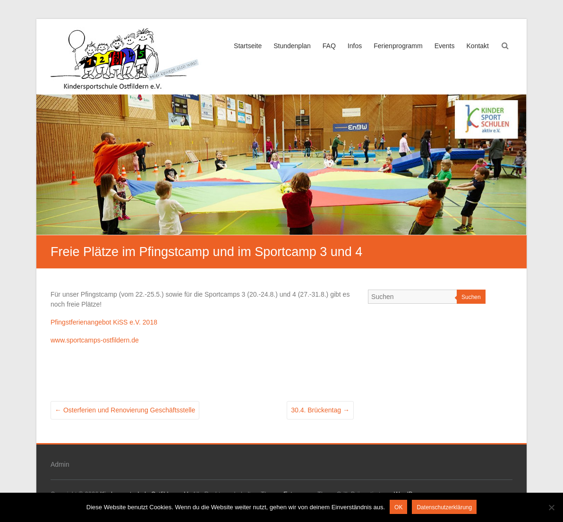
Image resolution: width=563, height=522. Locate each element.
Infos (355, 46)
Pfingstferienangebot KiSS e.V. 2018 (104, 322)
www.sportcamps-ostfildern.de (95, 340)
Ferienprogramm (398, 46)
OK (398, 507)
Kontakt (478, 46)
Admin (60, 464)
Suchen (471, 297)
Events (445, 46)
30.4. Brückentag (320, 410)
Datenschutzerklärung (444, 507)
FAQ (329, 46)
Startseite (248, 46)
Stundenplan (292, 46)
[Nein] (551, 507)
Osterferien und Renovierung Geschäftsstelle (125, 410)
